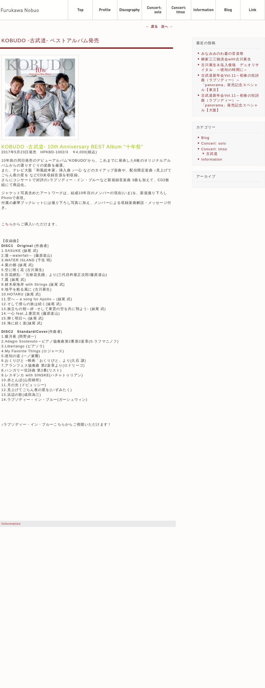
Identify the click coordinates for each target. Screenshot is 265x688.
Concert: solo (213, 143)
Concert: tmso (214, 149)
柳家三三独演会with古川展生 (226, 59)
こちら (7, 224)
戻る (152, 26)
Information (11, 523)
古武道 (212, 154)
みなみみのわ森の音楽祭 (222, 53)
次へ (167, 26)
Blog (205, 138)
